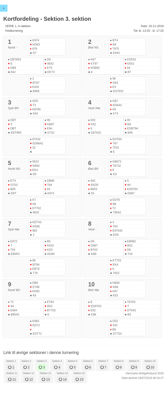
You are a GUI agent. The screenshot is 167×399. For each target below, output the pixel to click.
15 (79, 379)
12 (29, 379)
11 (12, 379)
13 (46, 379)
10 (150, 367)
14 (63, 379)
